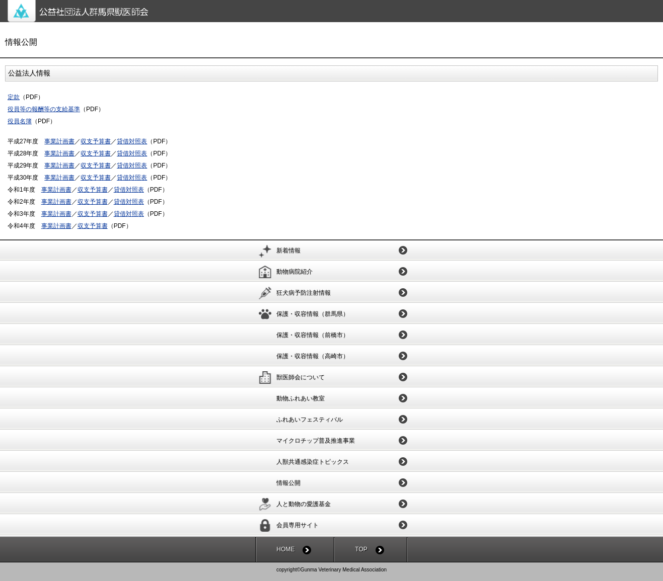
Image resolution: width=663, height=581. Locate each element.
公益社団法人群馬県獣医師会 (335, 11)
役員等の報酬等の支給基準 (44, 109)
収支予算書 (96, 141)
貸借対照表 (132, 141)
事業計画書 (59, 141)
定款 (14, 97)
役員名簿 (20, 121)
